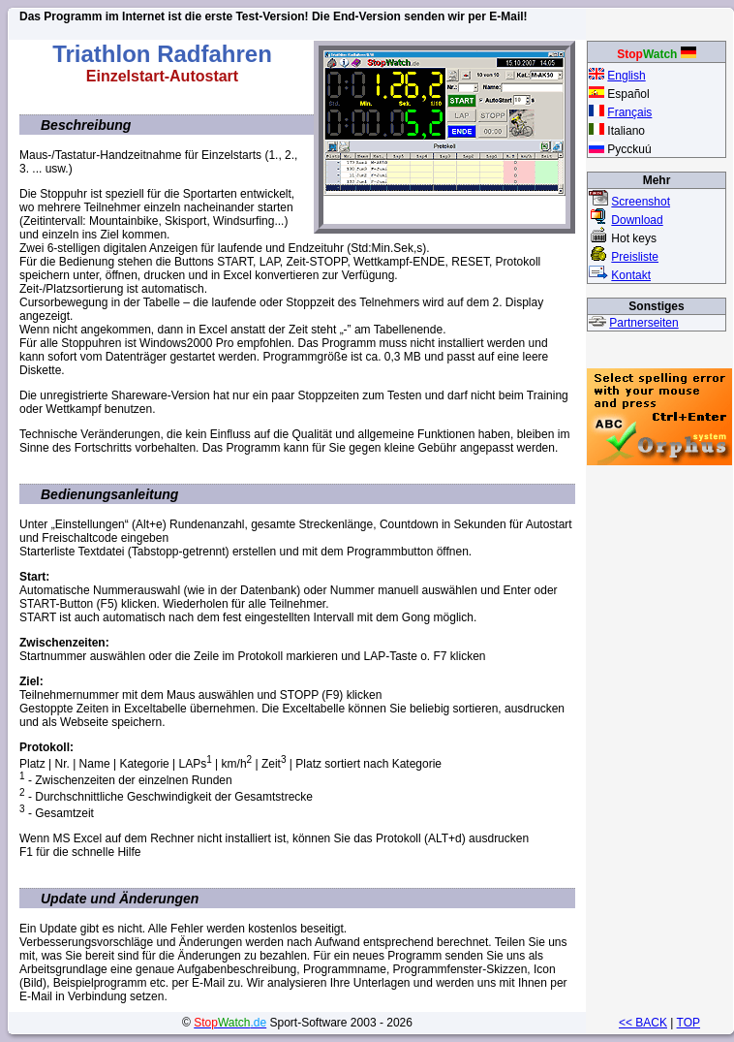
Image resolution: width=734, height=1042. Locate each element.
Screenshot (640, 201)
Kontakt (631, 275)
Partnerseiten (643, 323)
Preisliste (634, 257)
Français (629, 112)
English (626, 75)
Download (636, 220)
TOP (688, 1022)
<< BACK (643, 1022)
